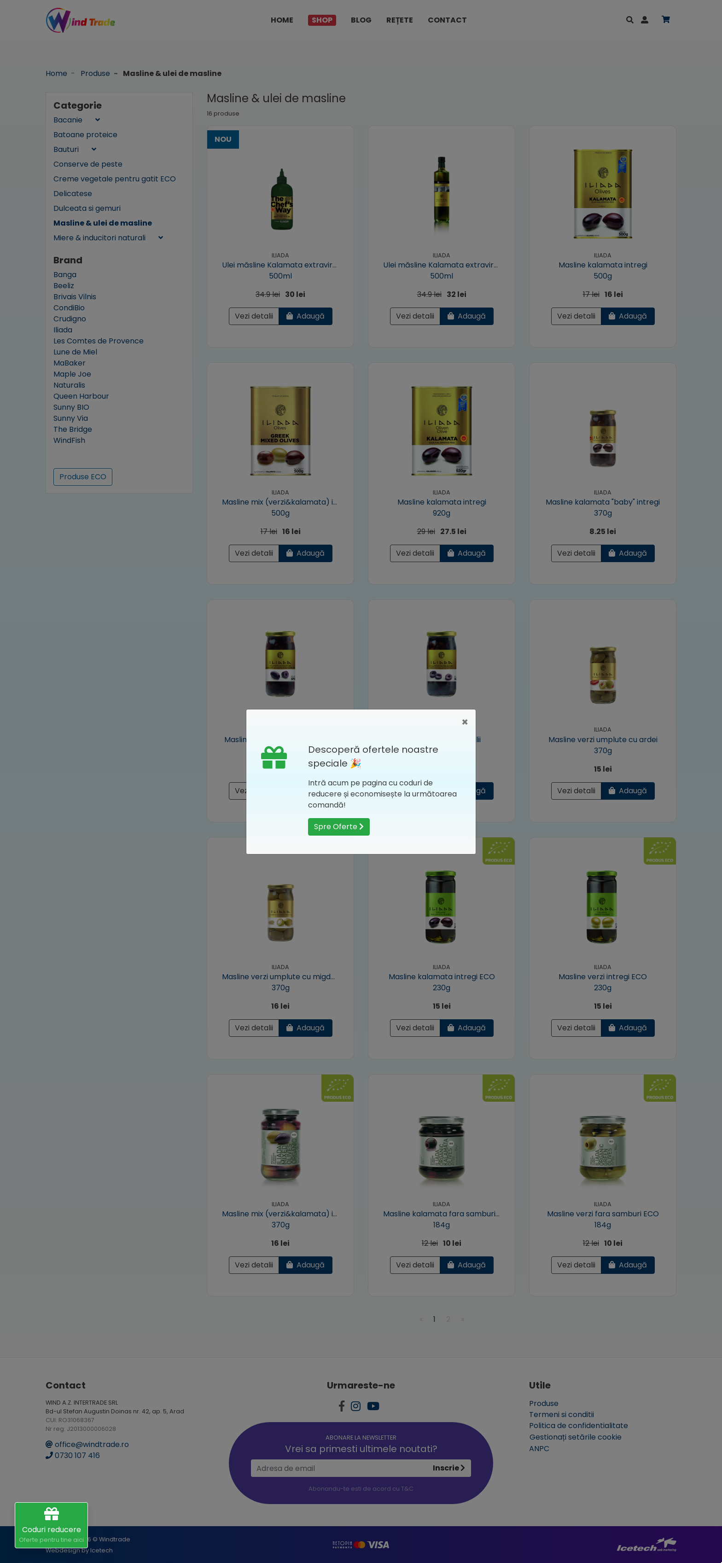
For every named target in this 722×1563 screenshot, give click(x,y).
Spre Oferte (339, 826)
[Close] (465, 722)
